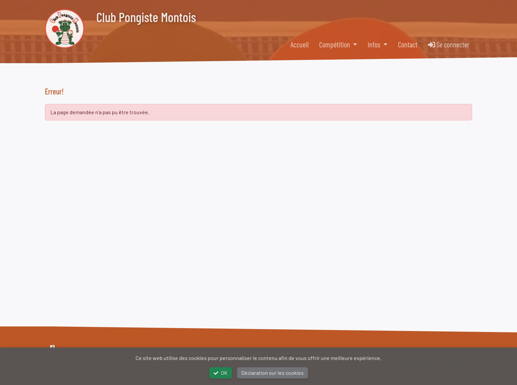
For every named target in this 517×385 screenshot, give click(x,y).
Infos (374, 44)
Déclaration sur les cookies (272, 373)
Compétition (335, 44)
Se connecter (449, 44)
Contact (407, 44)
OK (221, 373)
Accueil (299, 44)
